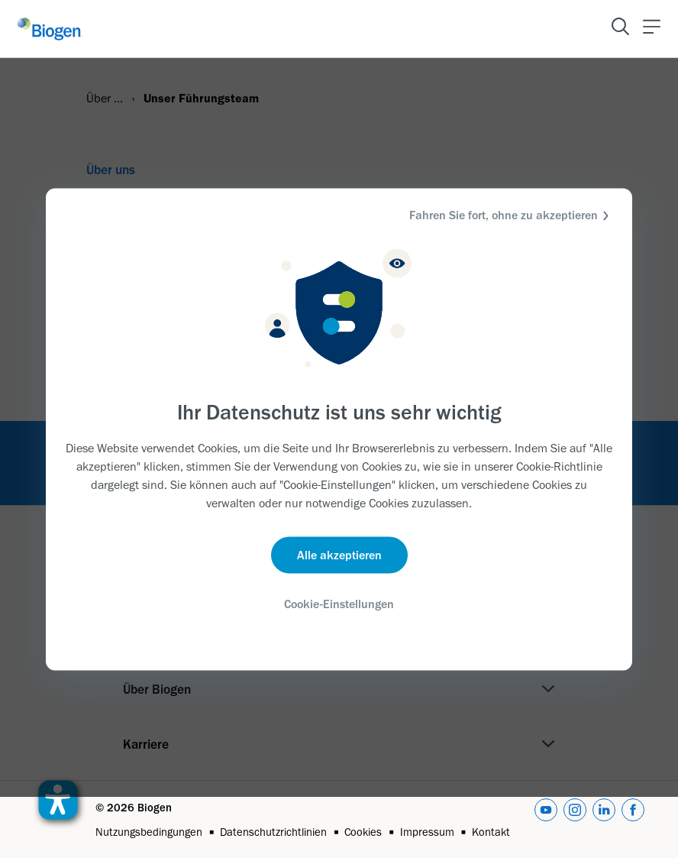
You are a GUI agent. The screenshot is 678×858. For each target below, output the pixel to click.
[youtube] (545, 819)
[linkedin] (603, 819)
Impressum (427, 832)
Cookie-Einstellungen (339, 604)
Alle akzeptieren (339, 555)
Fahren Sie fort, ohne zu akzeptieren (511, 215)
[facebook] (633, 819)
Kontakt (491, 832)
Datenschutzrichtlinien (273, 832)
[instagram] (574, 819)
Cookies (363, 832)
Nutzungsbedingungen (148, 832)
